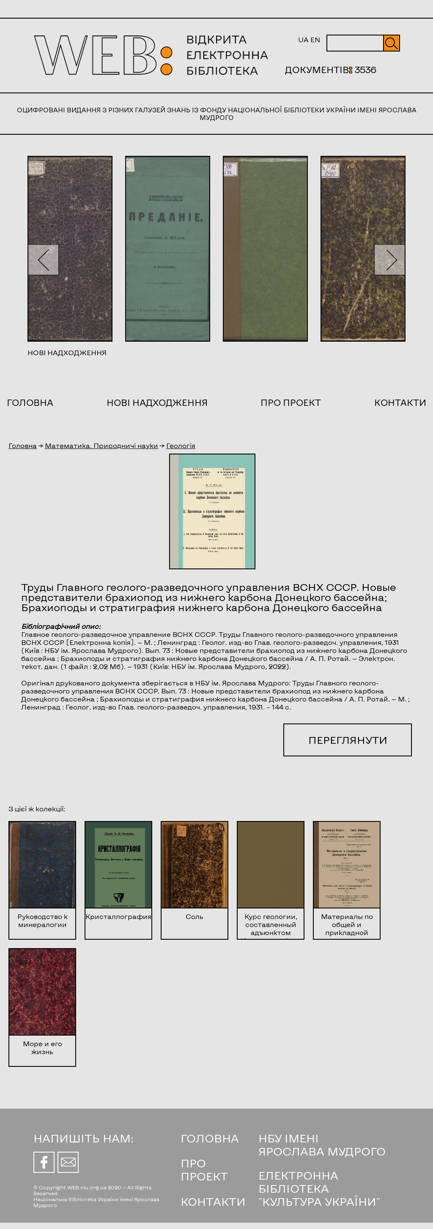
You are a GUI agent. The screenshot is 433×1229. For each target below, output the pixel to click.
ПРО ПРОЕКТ (204, 1169)
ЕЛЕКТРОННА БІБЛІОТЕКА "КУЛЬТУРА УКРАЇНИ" (319, 1188)
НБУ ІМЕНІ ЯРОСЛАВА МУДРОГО (322, 1144)
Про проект (290, 402)
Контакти (400, 402)
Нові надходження (157, 402)
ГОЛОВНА (210, 1138)
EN (315, 39)
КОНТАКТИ (213, 1201)
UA (303, 39)
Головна (30, 402)
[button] (43, 259)
